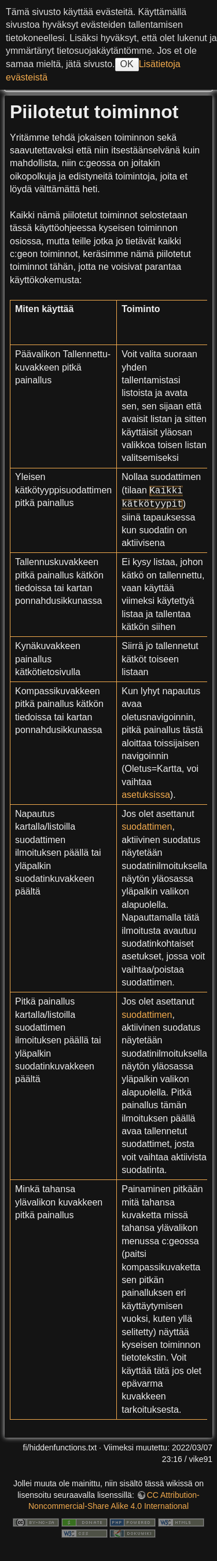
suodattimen (147, 826)
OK (127, 64)
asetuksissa (146, 795)
